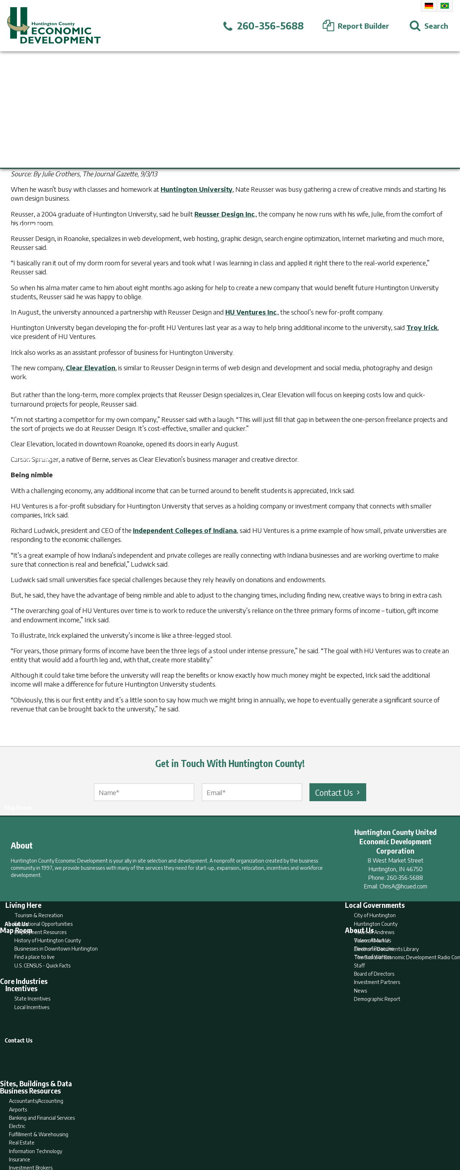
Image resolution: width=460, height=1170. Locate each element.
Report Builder (227, 1136)
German (428, 6)
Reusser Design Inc (224, 214)
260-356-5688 (405, 877)
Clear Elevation (90, 367)
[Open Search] (429, 26)
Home (170, 1136)
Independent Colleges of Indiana (185, 530)
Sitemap (287, 1136)
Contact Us (338, 792)
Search (193, 1136)
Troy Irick (421, 327)
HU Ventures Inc (250, 312)
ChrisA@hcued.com (403, 886)
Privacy (261, 1136)
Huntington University (197, 189)
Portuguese (444, 6)
